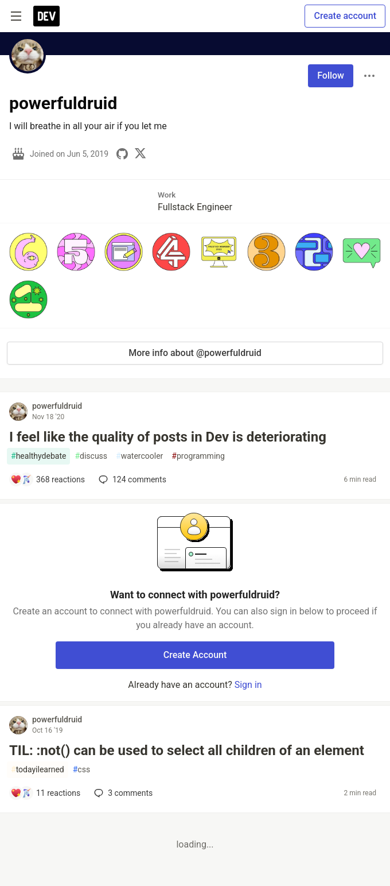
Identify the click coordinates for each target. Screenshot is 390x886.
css (81, 770)
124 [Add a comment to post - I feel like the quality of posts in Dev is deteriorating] (131, 479)
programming (198, 456)
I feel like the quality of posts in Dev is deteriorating (167, 437)
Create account (345, 15)
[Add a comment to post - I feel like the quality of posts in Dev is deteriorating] (47, 479)
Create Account (195, 654)
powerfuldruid (57, 406)
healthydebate (38, 456)
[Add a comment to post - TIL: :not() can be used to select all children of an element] (45, 793)
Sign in (248, 684)
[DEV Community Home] (46, 16)
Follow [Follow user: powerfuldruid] (330, 75)
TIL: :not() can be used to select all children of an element (186, 750)
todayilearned (37, 770)
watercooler (139, 456)
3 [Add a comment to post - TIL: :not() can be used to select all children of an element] (122, 793)
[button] (28, 252)
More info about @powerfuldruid (195, 352)
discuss (91, 456)
